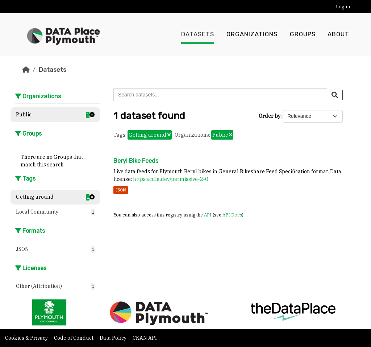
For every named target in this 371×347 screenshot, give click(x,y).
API (208, 215)
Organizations (252, 34)
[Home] (26, 69)
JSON (121, 190)
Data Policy (114, 338)
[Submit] (335, 95)
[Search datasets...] (220, 94)
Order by (269, 116)
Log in (343, 7)
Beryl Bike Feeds (135, 160)
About (338, 34)
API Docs (232, 215)
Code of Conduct (74, 338)
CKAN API (145, 338)
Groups (303, 34)
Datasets (197, 34)
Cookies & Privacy (27, 338)
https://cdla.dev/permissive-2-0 (170, 179)
